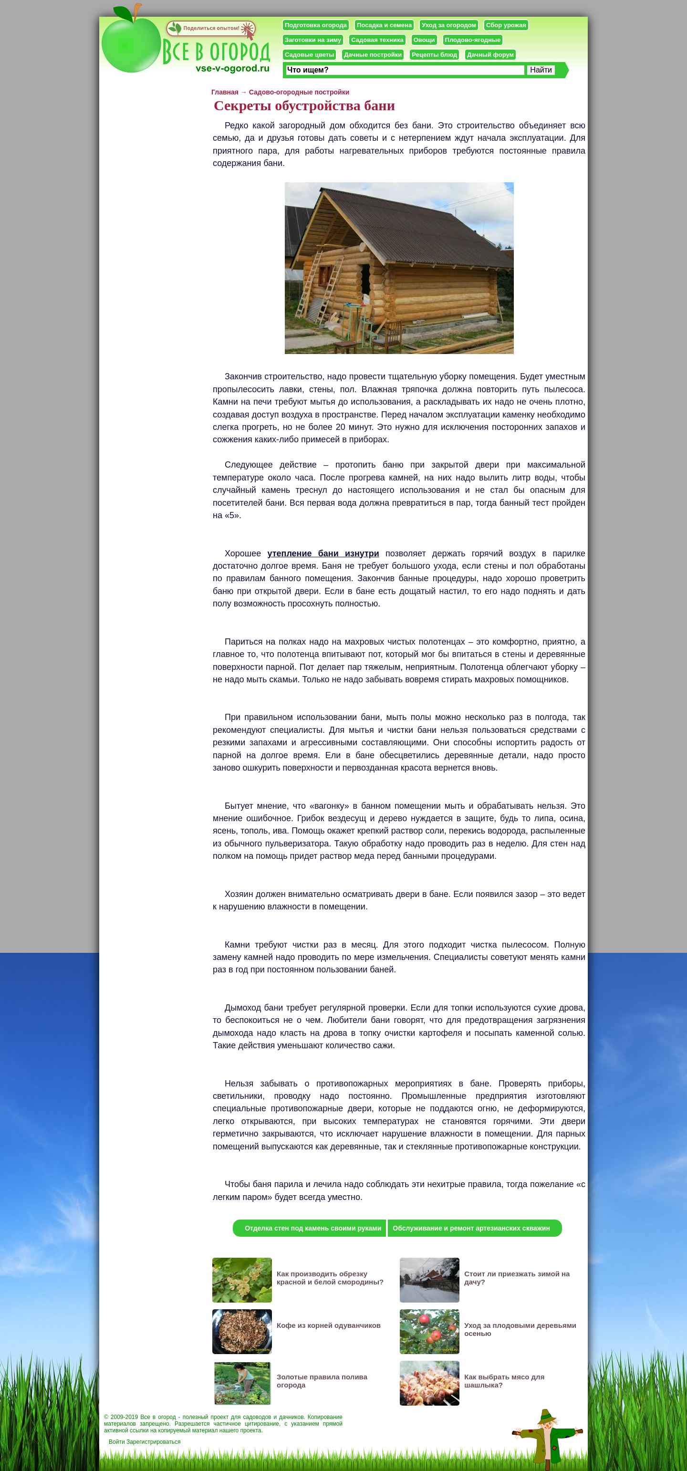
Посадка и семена (384, 25)
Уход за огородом (449, 25)
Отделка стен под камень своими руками (313, 1228)
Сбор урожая (506, 25)
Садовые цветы (309, 54)
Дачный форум (490, 54)
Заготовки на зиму (313, 39)
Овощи (424, 39)
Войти (117, 1442)
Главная (225, 92)
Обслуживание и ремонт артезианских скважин (471, 1228)
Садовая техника (377, 39)
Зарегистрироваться (153, 1442)
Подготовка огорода (316, 25)
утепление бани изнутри (323, 553)
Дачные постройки (373, 54)
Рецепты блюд (434, 54)
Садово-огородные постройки (299, 92)
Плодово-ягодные (473, 39)
